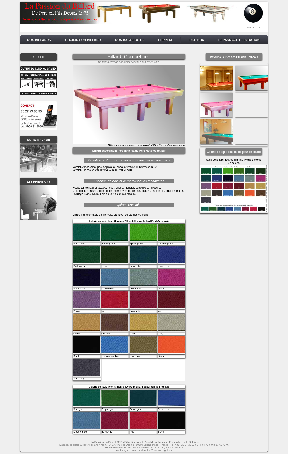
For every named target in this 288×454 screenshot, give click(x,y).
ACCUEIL (39, 57)
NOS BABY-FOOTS (129, 40)
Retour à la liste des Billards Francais (234, 57)
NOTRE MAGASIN (38, 139)
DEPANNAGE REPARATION (239, 40)
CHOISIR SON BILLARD (83, 40)
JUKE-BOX (196, 40)
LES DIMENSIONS (38, 181)
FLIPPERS (165, 40)
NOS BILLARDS (39, 40)
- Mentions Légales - (160, 450)
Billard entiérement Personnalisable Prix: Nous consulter (129, 150)
